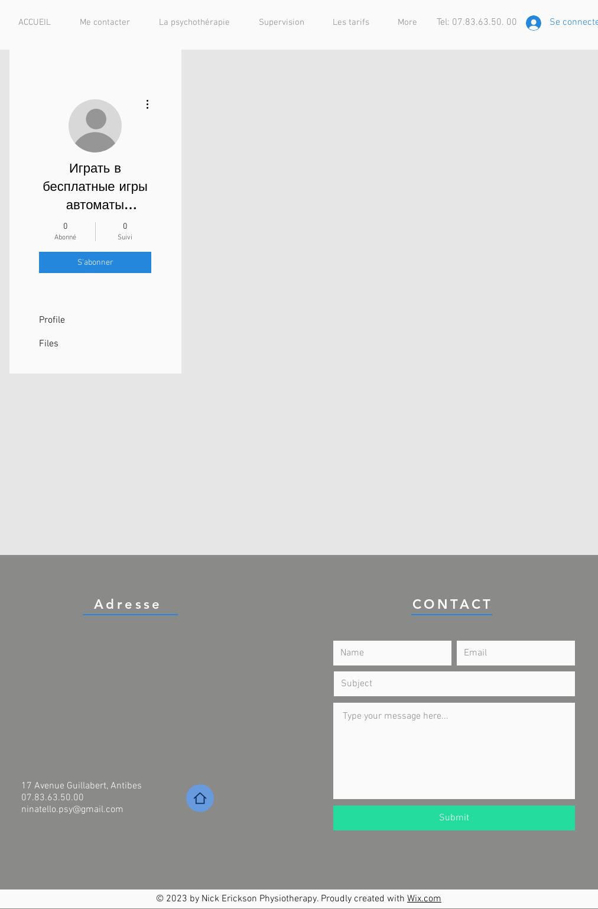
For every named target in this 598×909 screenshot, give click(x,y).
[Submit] (454, 818)
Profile (52, 320)
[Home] (200, 798)
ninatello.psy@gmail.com (72, 810)
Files (48, 344)
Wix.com (424, 899)
